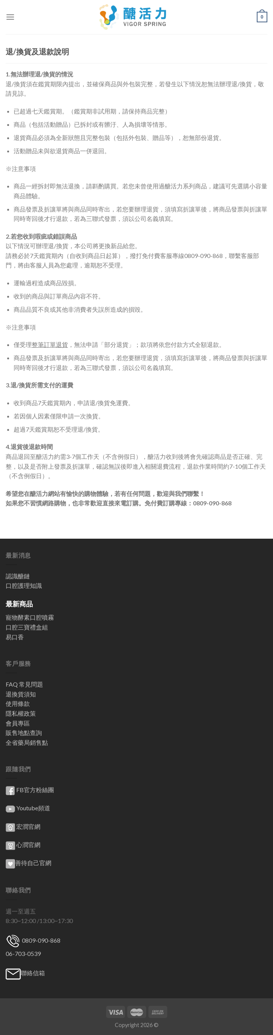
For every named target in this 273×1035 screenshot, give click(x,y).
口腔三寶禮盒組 (27, 627)
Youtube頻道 (33, 807)
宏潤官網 (28, 826)
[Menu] (10, 17)
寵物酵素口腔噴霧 (30, 617)
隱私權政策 (21, 713)
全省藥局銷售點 (27, 742)
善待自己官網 (28, 862)
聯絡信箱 (33, 972)
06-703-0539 (23, 953)
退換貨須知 (21, 694)
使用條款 (18, 703)
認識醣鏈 (18, 576)
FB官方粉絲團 (35, 789)
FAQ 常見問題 (24, 684)
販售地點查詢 (24, 732)
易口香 (15, 636)
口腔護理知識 (24, 585)
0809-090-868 (40, 940)
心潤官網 (28, 844)
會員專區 (18, 723)
